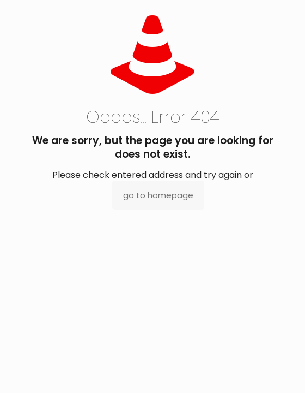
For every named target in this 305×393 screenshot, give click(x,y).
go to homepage (158, 195)
